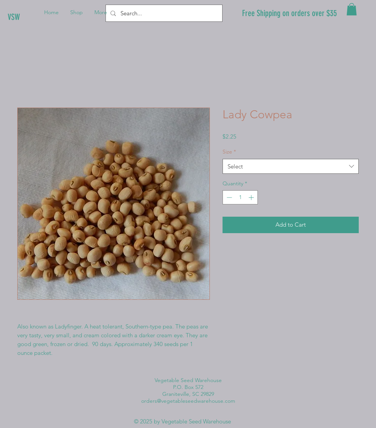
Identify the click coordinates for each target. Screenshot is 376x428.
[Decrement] (228, 197)
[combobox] (291, 166)
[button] (351, 9)
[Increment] (252, 197)
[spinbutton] (240, 197)
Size (229, 151)
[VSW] (33, 17)
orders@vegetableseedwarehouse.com (188, 400)
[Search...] (163, 13)
